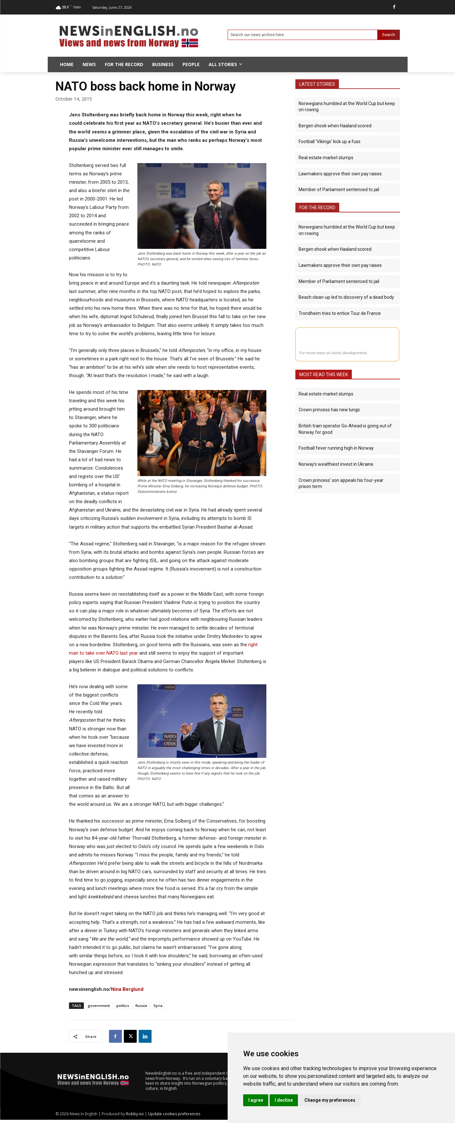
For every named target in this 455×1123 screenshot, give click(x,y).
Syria (158, 1005)
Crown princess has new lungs (329, 446)
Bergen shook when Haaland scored (335, 125)
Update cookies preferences (174, 1114)
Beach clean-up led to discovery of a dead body (346, 297)
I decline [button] (284, 1100)
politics (122, 1005)
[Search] (388, 35)
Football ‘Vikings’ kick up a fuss (330, 141)
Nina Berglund (127, 989)
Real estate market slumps (326, 157)
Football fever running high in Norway (336, 484)
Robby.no (135, 1114)
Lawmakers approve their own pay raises (340, 173)
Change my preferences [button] (329, 1100)
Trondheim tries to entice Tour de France (340, 313)
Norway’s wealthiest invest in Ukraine (336, 500)
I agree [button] (255, 1100)
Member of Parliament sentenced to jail (339, 189)
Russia (141, 1005)
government (99, 1005)
